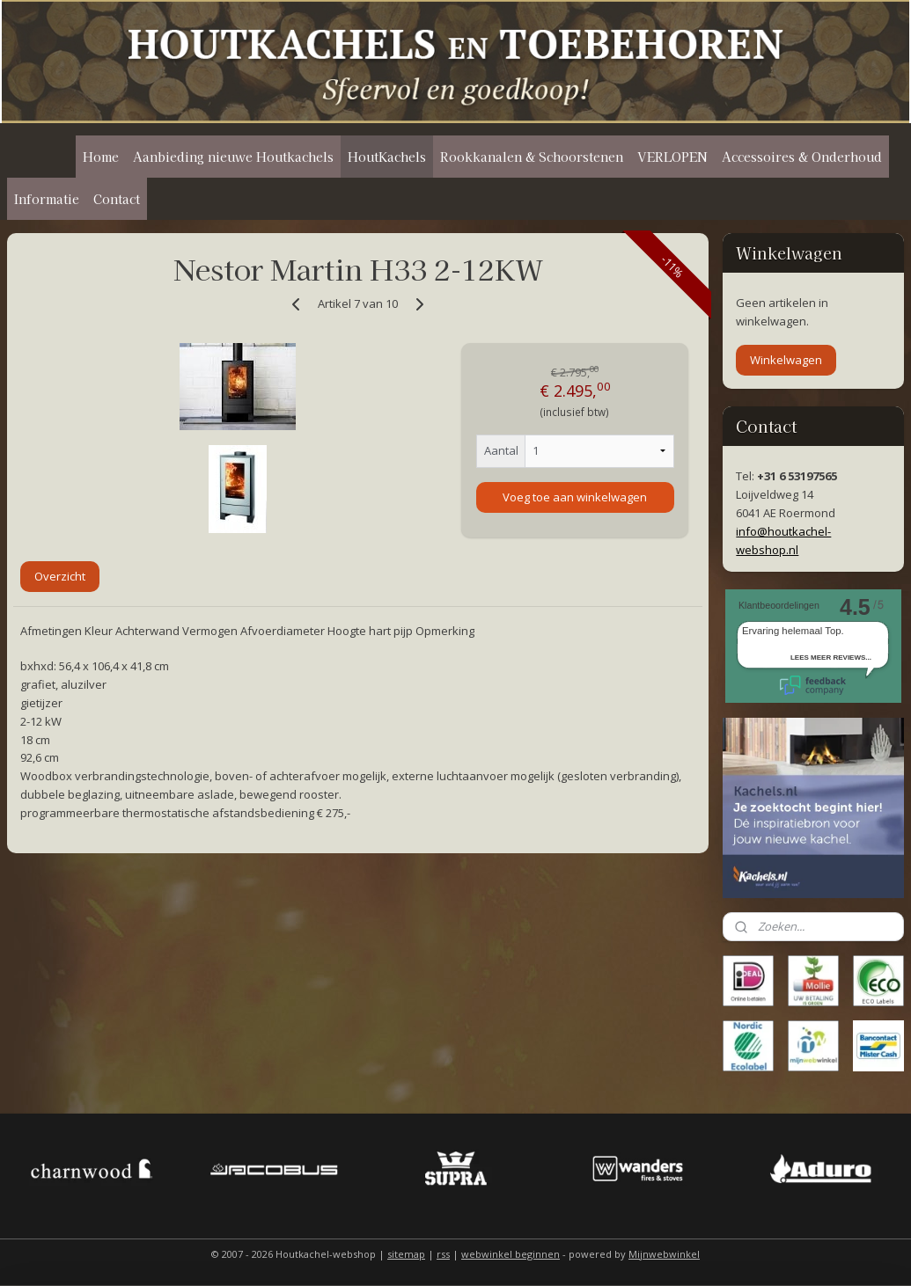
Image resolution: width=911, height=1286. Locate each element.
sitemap (406, 1253)
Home (101, 156)
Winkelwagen (786, 360)
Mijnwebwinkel (664, 1253)
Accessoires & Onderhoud (802, 156)
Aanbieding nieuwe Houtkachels (233, 156)
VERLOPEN (672, 156)
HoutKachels (387, 156)
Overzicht (59, 576)
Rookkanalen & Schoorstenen (531, 156)
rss (443, 1253)
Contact (116, 199)
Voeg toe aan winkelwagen (575, 497)
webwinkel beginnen (510, 1253)
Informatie (46, 199)
